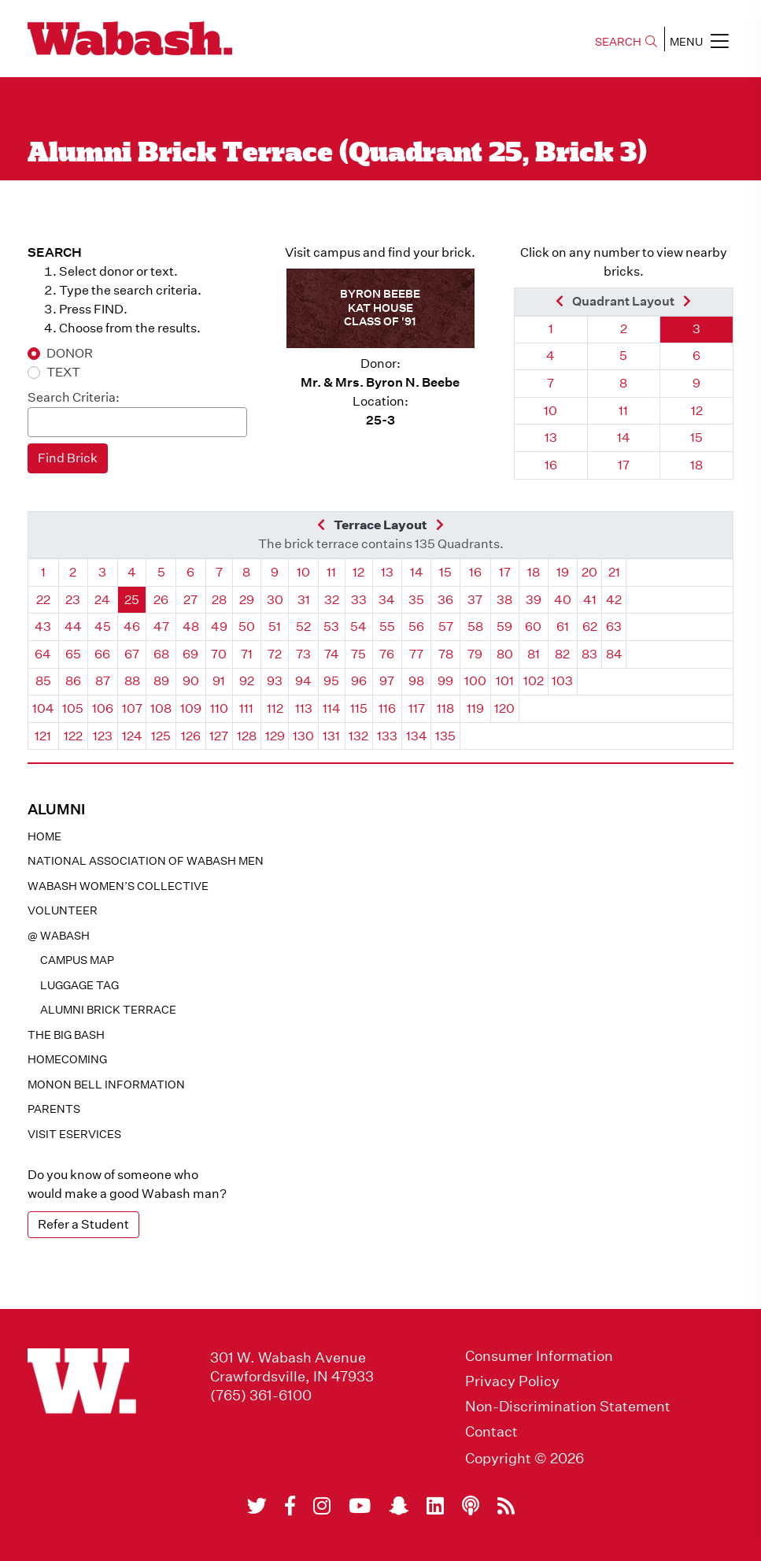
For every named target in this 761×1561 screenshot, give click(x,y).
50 (246, 626)
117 (416, 708)
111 (246, 708)
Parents (54, 1109)
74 (331, 654)
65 (73, 654)
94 (303, 680)
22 (43, 599)
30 (275, 599)
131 (331, 736)
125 (161, 736)
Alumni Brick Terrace (108, 1010)
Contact (491, 1432)
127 (218, 736)
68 (161, 654)
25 (131, 599)
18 (696, 465)
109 (190, 708)
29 (246, 599)
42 (614, 599)
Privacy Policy (512, 1381)
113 (303, 708)
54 (358, 626)
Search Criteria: (74, 397)
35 (416, 599)
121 (43, 736)
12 (697, 410)
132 (358, 736)
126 (191, 736)
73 (303, 654)
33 (359, 599)
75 (358, 654)
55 (387, 626)
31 (303, 599)
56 (416, 626)
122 (73, 736)
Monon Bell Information (106, 1084)
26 (160, 599)
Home (44, 836)
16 (551, 465)
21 (614, 572)
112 (275, 708)
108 (161, 708)
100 (475, 680)
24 (102, 599)
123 (103, 736)
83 (589, 654)
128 (247, 736)
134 (416, 736)
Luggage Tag (79, 985)
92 (246, 680)
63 (614, 626)
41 (590, 599)
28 (219, 599)
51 (274, 626)
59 (504, 626)
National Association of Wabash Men (146, 861)
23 (72, 599)
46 (132, 626)
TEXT (63, 372)
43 (43, 626)
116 (387, 708)
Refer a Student (83, 1224)
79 (474, 654)
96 (359, 680)
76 (386, 654)
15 (696, 437)
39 (533, 599)
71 (247, 654)
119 (475, 708)
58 (475, 626)
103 (562, 680)
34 (387, 599)
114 (332, 708)
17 (624, 465)
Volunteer (63, 910)
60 (533, 626)
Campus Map (77, 960)
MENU (699, 41)
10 (550, 410)
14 (623, 437)
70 (219, 654)
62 (589, 626)
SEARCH (626, 42)
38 (504, 599)
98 (416, 680)
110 (219, 708)
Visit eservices (74, 1134)
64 (43, 654)
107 (132, 708)
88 (132, 680)
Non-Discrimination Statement (567, 1407)
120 (504, 708)
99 (445, 680)
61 (562, 626)
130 (303, 736)
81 (533, 654)
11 (623, 410)
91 (218, 680)
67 (131, 654)
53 (331, 626)
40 (562, 599)
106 (102, 708)
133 (387, 736)
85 (43, 680)
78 (445, 654)
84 (614, 654)
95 (331, 680)
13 (551, 437)
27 (190, 599)
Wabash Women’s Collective (118, 886)
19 (562, 572)
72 (275, 654)
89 (161, 680)
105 (72, 708)
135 (445, 736)
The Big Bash (66, 1035)
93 (275, 680)
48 (191, 626)
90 (191, 680)
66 (102, 654)
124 (132, 736)
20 (589, 572)
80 (505, 654)
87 (102, 680)
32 (331, 599)
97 (386, 680)
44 (73, 626)
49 (219, 626)
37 (474, 599)
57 (445, 626)
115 (359, 708)
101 (505, 680)
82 (562, 654)
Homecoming (67, 1059)
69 (190, 654)
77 (416, 654)
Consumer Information (539, 1356)
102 (533, 680)
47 (161, 626)
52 (303, 626)
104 (43, 708)
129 (275, 736)
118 (445, 708)
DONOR (69, 353)
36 (445, 599)
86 (73, 680)
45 (102, 626)
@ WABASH (59, 936)
